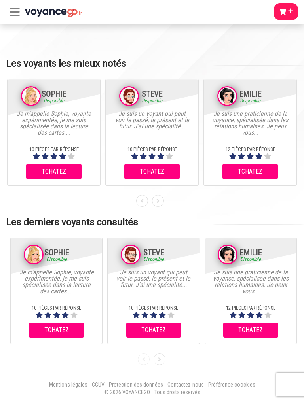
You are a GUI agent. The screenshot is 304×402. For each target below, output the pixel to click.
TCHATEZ (54, 171)
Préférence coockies (231, 384)
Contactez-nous (185, 384)
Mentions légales (68, 384)
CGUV (98, 384)
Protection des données (136, 384)
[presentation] (142, 201)
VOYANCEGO (136, 392)
